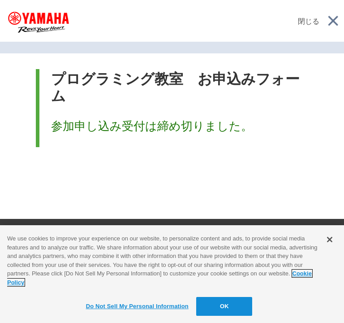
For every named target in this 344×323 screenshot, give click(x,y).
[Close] (330, 239)
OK (224, 306)
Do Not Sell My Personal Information (137, 306)
